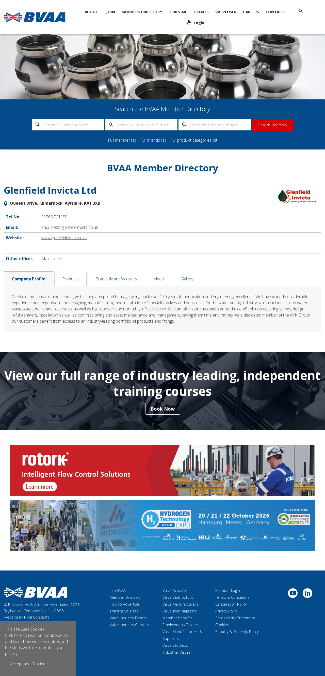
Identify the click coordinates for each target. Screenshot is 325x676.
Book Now (163, 409)
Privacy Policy (226, 610)
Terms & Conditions (232, 597)
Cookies (222, 624)
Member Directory (125, 597)
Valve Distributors (177, 597)
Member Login (227, 590)
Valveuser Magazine (179, 610)
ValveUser (225, 11)
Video (159, 279)
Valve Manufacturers (180, 604)
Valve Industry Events (128, 617)
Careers (251, 11)
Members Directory (142, 11)
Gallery (187, 279)
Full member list (122, 140)
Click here (13, 635)
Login (195, 22)
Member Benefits (177, 617)
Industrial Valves (176, 652)
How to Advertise (124, 604)
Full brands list (153, 140)
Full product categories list (193, 140)
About (91, 11)
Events (201, 11)
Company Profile (28, 279)
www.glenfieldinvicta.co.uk (64, 238)
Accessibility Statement (235, 617)
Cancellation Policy (231, 604)
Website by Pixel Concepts (27, 617)
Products (70, 279)
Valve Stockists (175, 645)
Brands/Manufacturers (116, 279)
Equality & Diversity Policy (237, 631)
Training (178, 11)
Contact (275, 11)
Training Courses (124, 610)
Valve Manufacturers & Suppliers (182, 635)
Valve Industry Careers (129, 624)
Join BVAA (118, 590)
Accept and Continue (29, 664)
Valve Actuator (174, 590)
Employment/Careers (180, 624)
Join (110, 11)
